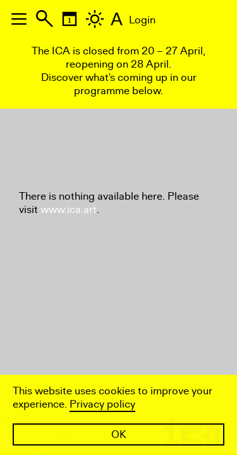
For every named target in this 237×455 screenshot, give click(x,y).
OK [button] (118, 434)
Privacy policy (102, 404)
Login (142, 20)
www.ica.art (68, 209)
